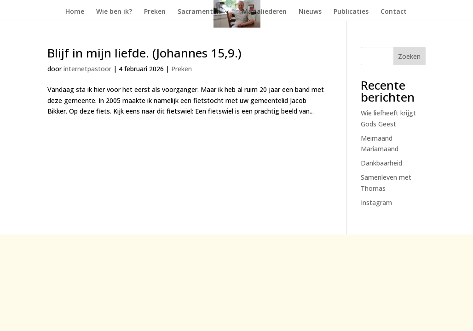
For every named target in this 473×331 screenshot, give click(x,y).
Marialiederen (264, 12)
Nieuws (310, 12)
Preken (155, 12)
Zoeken (409, 56)
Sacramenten (199, 12)
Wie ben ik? (114, 12)
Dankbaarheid (381, 163)
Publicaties (351, 12)
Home (74, 12)
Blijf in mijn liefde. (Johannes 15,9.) (144, 53)
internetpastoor (87, 68)
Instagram (376, 202)
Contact (394, 12)
